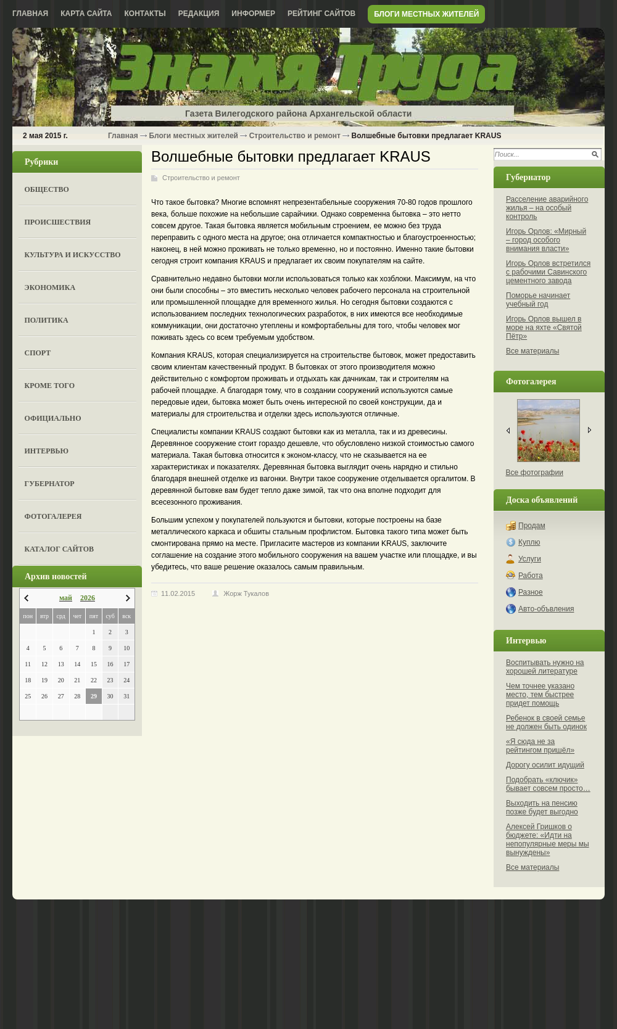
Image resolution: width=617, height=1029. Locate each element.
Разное (530, 592)
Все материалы (532, 351)
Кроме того (50, 385)
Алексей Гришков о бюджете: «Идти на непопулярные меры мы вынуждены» (547, 839)
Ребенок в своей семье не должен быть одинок (546, 722)
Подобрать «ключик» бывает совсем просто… (548, 784)
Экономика (50, 287)
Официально (53, 418)
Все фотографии (534, 472)
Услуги (529, 559)
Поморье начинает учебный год (538, 299)
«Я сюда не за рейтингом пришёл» (540, 745)
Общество (47, 189)
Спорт (38, 353)
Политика (46, 320)
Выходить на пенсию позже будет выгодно (542, 807)
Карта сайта (86, 13)
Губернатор (50, 483)
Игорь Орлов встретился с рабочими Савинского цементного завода (548, 272)
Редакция (199, 13)
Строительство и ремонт (295, 135)
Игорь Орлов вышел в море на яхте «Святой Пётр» (544, 328)
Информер (253, 13)
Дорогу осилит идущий (545, 765)
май (65, 597)
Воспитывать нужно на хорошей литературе (545, 667)
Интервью (46, 451)
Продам (531, 525)
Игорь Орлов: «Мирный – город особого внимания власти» (546, 240)
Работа (530, 575)
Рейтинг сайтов (321, 13)
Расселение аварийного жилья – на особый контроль (547, 208)
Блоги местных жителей (426, 14)
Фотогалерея (53, 516)
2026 (87, 597)
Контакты (145, 13)
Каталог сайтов (59, 549)
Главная (30, 13)
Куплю (529, 542)
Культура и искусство (73, 254)
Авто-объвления (546, 609)
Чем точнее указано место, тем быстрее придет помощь (540, 695)
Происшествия (58, 222)
